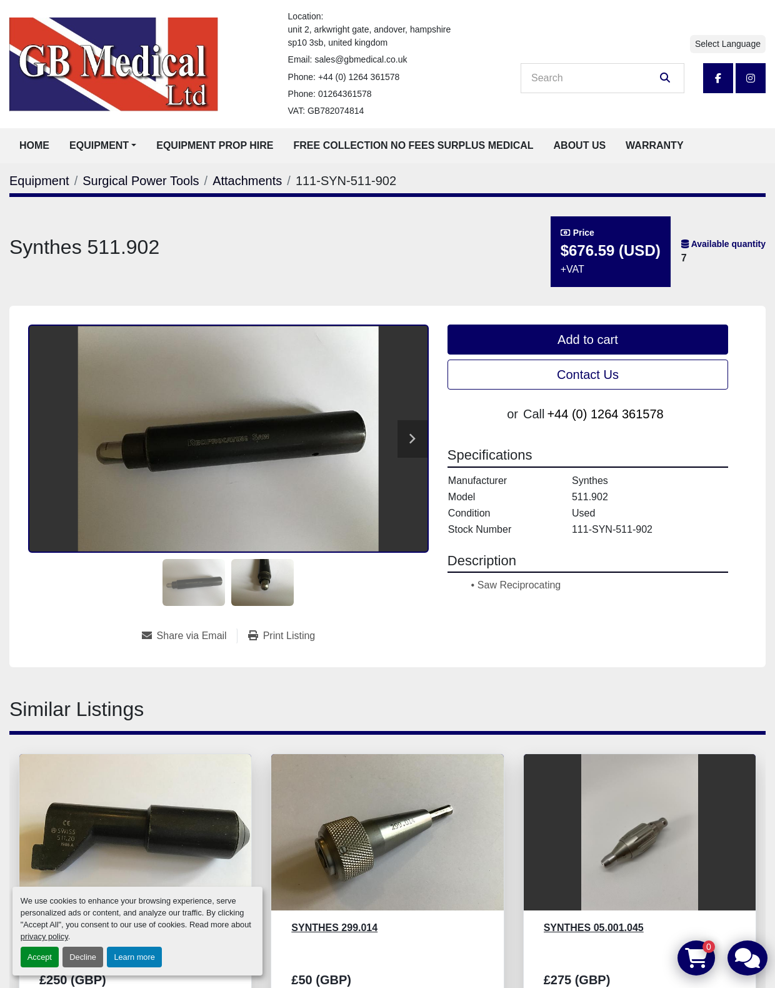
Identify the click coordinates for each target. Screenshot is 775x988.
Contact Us (588, 374)
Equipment (99, 145)
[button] (102, 145)
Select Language (728, 44)
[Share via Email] (189, 636)
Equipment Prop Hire (214, 145)
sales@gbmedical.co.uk (360, 59)
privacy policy (44, 936)
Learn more (134, 957)
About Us (580, 145)
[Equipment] (39, 181)
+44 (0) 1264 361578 (358, 77)
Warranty (654, 145)
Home (34, 145)
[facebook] (718, 78)
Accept (40, 957)
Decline (82, 957)
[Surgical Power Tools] (140, 181)
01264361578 (345, 94)
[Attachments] (247, 181)
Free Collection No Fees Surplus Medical (414, 145)
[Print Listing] (282, 636)
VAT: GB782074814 (326, 111)
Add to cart (588, 339)
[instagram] (751, 78)
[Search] (593, 78)
